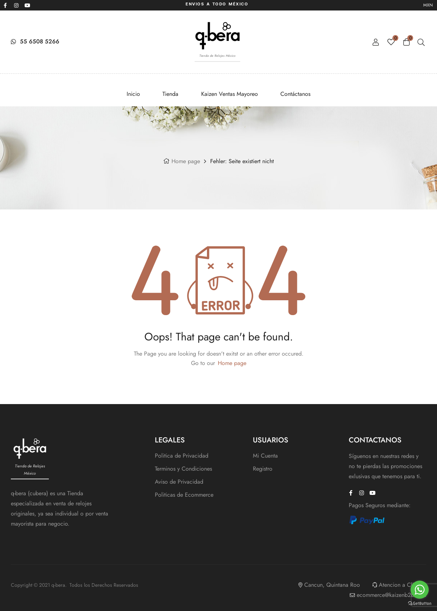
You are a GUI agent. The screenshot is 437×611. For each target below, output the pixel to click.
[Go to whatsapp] (420, 590)
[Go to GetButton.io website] (419, 603)
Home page (185, 161)
